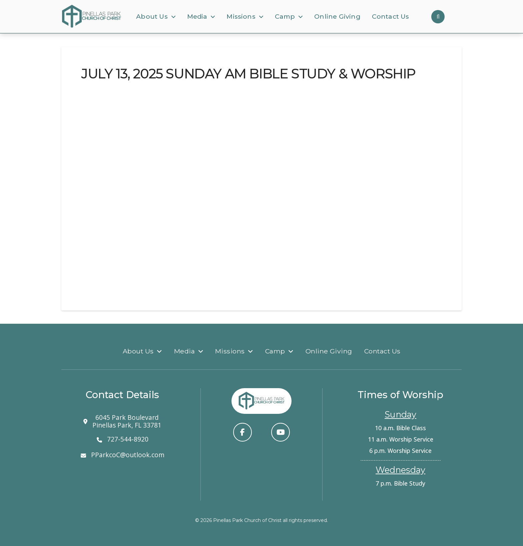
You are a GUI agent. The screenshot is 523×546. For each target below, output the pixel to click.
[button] (438, 16)
